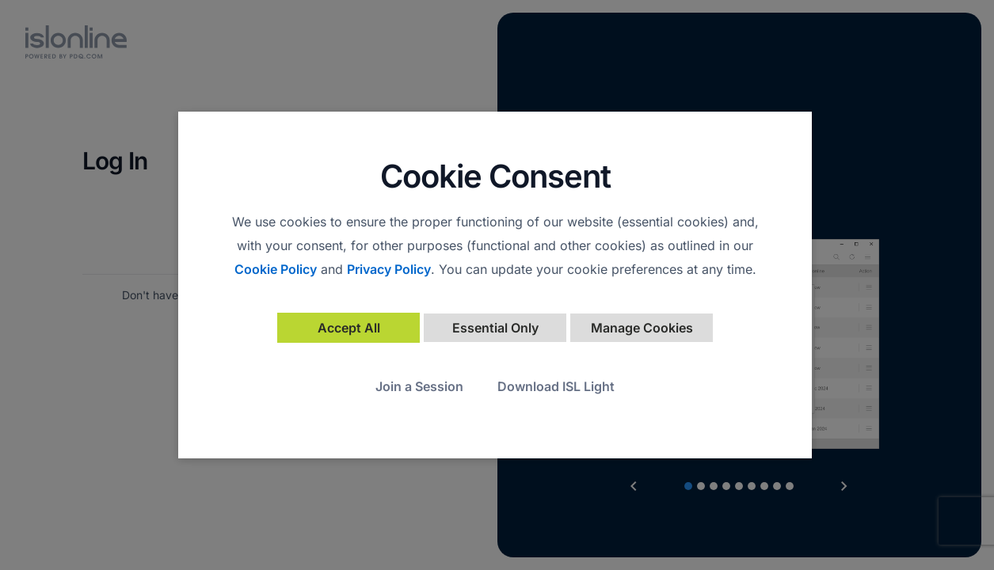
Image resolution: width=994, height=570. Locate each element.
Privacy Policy (389, 269)
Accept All (349, 328)
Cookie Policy (275, 269)
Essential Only (495, 328)
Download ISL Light (556, 386)
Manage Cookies (642, 328)
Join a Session (419, 386)
